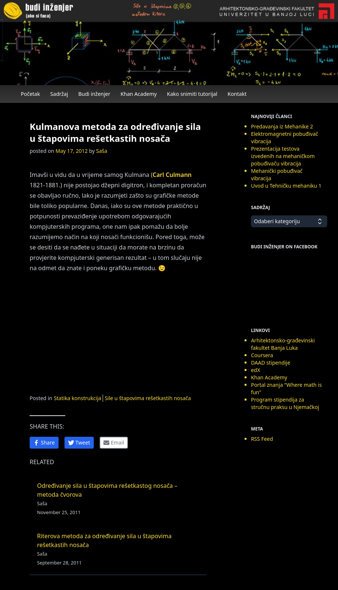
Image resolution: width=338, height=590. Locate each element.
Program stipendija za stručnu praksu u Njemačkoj (285, 403)
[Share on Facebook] (44, 443)
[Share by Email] (114, 443)
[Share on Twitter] (79, 443)
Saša (101, 150)
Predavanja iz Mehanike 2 (282, 126)
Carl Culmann (172, 175)
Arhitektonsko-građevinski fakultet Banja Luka (283, 344)
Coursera (262, 355)
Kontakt (237, 93)
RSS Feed (262, 438)
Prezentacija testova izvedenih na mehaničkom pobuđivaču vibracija (283, 156)
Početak (30, 93)
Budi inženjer (94, 93)
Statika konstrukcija (77, 398)
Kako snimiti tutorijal (192, 93)
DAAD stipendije (270, 362)
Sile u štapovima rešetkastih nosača (148, 398)
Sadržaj (59, 93)
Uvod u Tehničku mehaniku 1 (286, 185)
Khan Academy (138, 93)
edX (255, 369)
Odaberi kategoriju (289, 221)
